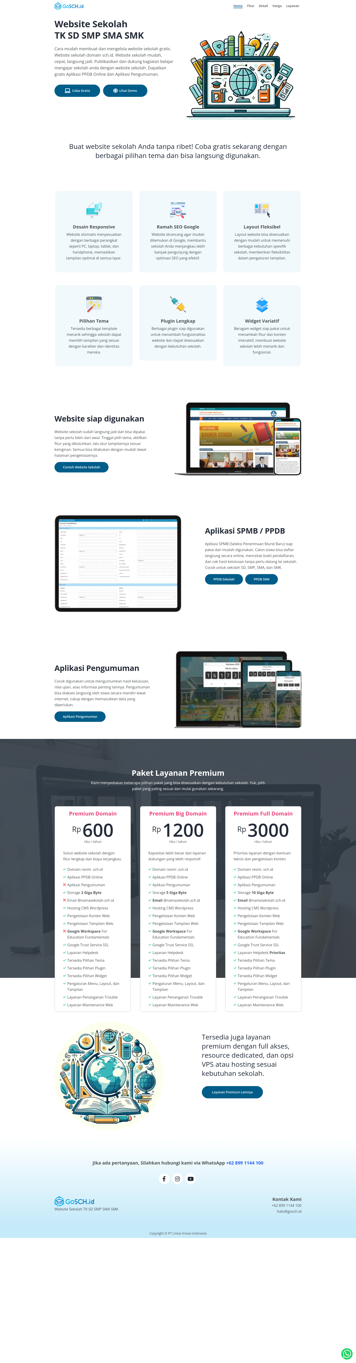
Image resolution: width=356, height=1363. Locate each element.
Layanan (292, 6)
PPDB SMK (261, 579)
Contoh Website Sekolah (81, 467)
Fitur (251, 6)
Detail (263, 6)
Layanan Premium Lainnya (232, 1092)
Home (239, 5)
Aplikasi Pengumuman (80, 716)
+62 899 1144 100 (244, 1163)
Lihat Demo (128, 90)
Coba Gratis (81, 90)
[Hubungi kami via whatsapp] (347, 1354)
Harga (277, 6)
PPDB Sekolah (224, 579)
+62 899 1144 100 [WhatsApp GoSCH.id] (287, 1205)
